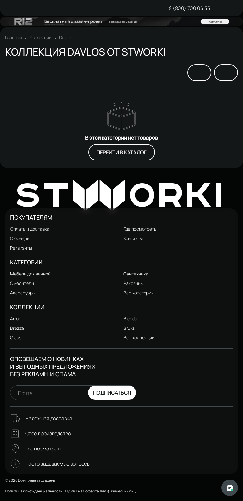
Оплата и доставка (29, 229)
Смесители (22, 283)
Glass (15, 338)
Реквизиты (21, 248)
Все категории (138, 293)
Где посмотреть (139, 229)
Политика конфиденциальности (34, 491)
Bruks (129, 328)
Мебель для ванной (30, 274)
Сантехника (135, 274)
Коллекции (40, 37)
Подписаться (112, 392)
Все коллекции (138, 338)
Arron (15, 319)
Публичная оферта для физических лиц (100, 491)
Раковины (133, 283)
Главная (13, 37)
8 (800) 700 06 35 (189, 8)
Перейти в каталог (122, 152)
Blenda (130, 319)
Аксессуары (22, 293)
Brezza (17, 328)
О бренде (19, 238)
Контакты (133, 238)
